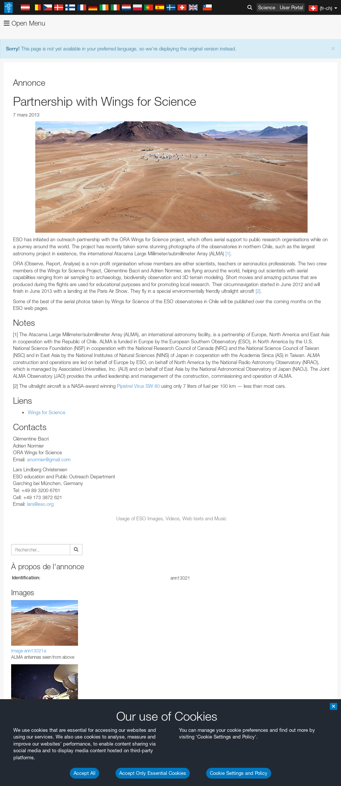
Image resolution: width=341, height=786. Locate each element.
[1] (227, 253)
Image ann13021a (28, 651)
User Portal (291, 7)
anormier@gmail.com (49, 459)
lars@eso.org (40, 504)
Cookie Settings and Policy (238, 773)
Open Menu (24, 23)
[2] (258, 291)
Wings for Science (46, 412)
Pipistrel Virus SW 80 (138, 386)
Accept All (84, 773)
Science (266, 7)
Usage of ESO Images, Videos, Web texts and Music (171, 518)
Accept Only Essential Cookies (152, 773)
